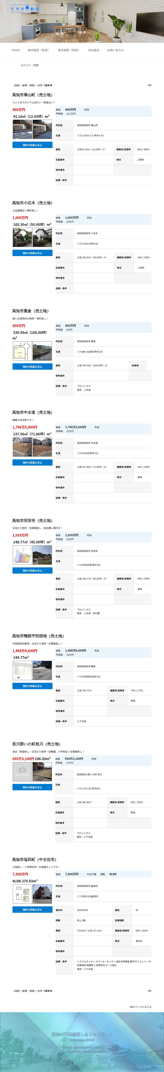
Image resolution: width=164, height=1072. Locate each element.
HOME (16, 50)
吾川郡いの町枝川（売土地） (37, 744)
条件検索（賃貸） (39, 50)
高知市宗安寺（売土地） (33, 520)
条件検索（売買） (69, 50)
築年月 (47, 85)
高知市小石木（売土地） (33, 203)
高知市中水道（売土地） (33, 412)
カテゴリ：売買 (29, 65)
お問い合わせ (115, 50)
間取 (31, 85)
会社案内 (93, 50)
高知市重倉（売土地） (31, 311)
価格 (16, 85)
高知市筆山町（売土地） (33, 95)
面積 (23, 85)
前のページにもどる (141, 1006)
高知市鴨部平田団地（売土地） (39, 636)
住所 (38, 85)
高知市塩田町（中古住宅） (35, 859)
